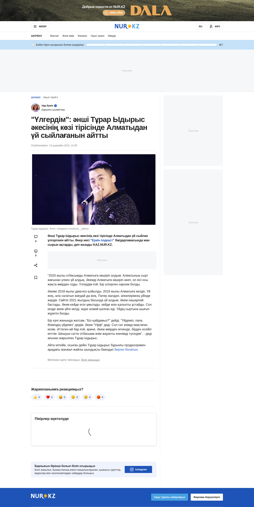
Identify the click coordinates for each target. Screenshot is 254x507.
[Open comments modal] (36, 239)
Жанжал (82, 35)
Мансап (54, 35)
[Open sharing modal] (36, 265)
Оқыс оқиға (97, 35)
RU (200, 26)
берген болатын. (126, 349)
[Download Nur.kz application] (127, 10)
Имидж (112, 35)
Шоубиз (36, 35)
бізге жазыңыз (90, 359)
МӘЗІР (40, 26)
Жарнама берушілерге (206, 487)
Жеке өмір (68, 35)
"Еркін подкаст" (102, 240)
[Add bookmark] (36, 277)
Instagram (138, 459)
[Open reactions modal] (36, 253)
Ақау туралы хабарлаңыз (169, 487)
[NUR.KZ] (127, 26)
